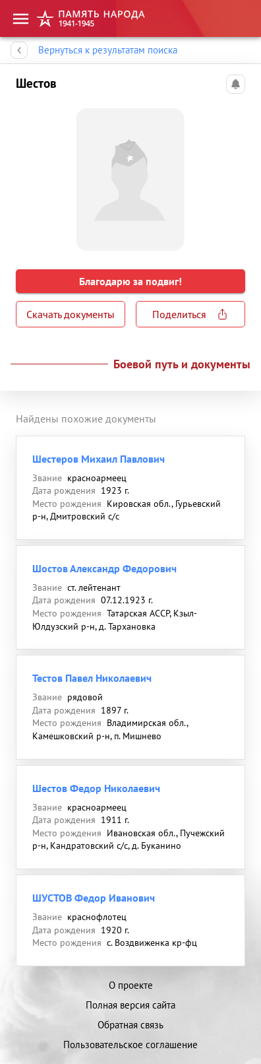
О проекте (131, 985)
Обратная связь (130, 1024)
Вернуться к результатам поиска (107, 50)
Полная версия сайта (130, 1005)
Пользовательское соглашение (130, 1044)
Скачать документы (70, 314)
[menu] (21, 19)
